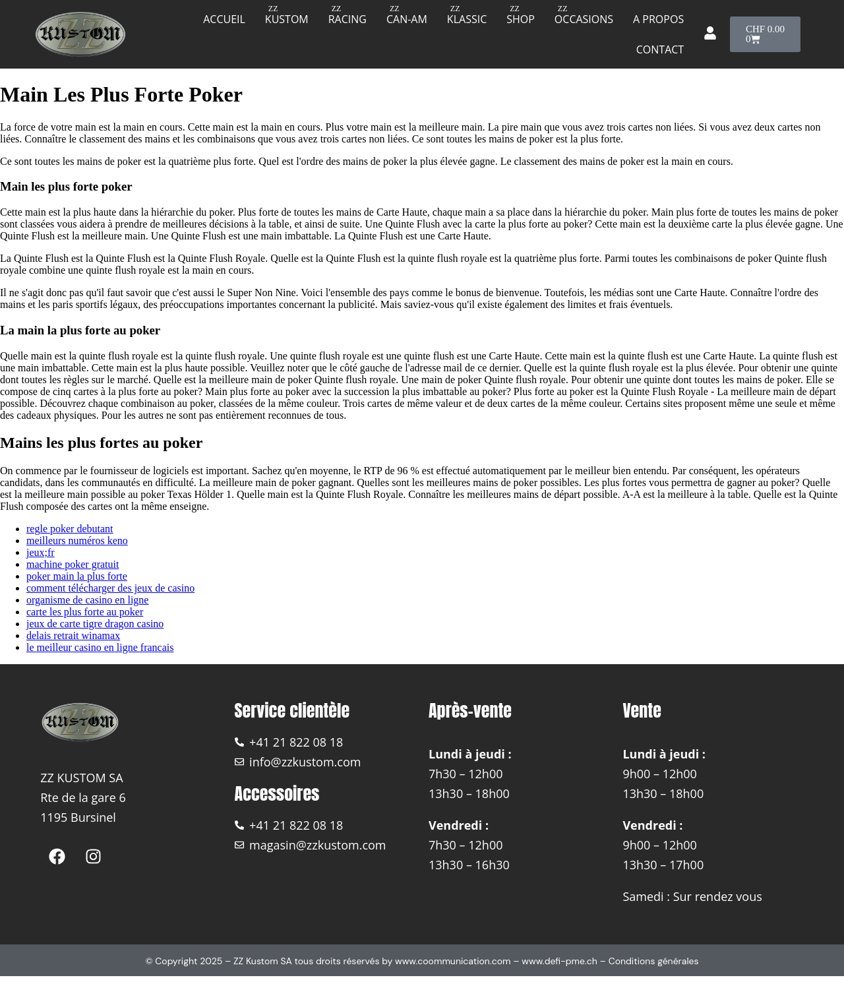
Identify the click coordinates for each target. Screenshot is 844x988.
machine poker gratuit (72, 564)
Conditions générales (654, 961)
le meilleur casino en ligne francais (99, 647)
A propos (658, 19)
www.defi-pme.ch (559, 961)
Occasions (584, 19)
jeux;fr (40, 552)
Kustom (287, 19)
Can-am (406, 19)
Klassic (467, 19)
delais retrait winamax (73, 635)
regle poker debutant (69, 528)
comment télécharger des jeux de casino (110, 588)
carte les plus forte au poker (84, 611)
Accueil (224, 19)
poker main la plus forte (76, 576)
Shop (520, 19)
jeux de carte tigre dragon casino (95, 623)
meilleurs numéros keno (77, 540)
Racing (347, 19)
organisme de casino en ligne (87, 599)
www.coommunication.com (453, 961)
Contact (660, 49)
